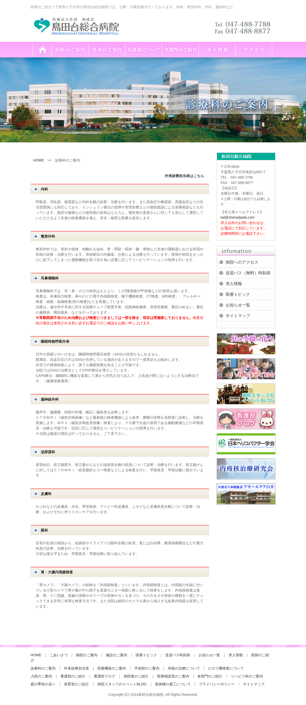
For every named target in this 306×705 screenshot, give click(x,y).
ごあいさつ (59, 655)
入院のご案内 (41, 676)
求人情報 (234, 283)
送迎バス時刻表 (177, 655)
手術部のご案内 (146, 668)
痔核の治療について (184, 668)
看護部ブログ (104, 676)
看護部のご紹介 (72, 676)
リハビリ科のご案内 (247, 676)
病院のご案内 (86, 655)
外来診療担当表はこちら (184, 176)
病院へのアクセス (242, 262)
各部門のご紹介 (209, 676)
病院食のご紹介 (136, 676)
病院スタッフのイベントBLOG (122, 684)
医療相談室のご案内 (173, 676)
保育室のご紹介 (76, 684)
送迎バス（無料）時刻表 (248, 273)
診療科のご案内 (43, 668)
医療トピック (238, 294)
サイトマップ (238, 316)
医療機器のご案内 (111, 668)
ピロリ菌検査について (226, 668)
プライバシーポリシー (217, 684)
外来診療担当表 (76, 668)
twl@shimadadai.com (237, 217)
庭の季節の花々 (43, 684)
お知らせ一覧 (238, 305)
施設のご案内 (116, 655)
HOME (38, 160)
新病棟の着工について (173, 684)
